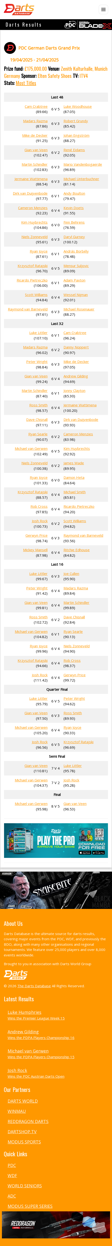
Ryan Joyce (39, 251)
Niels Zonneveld (34, 236)
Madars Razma (35, 120)
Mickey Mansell (35, 549)
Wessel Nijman (75, 294)
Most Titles (26, 82)
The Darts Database (34, 985)
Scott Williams (36, 294)
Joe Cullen (71, 573)
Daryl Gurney (74, 236)
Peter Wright (37, 361)
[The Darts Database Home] (19, 9)
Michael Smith (74, 491)
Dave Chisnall (37, 419)
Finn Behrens (74, 222)
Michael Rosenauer (78, 309)
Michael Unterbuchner (81, 178)
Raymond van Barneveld (28, 309)
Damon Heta (73, 477)
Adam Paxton (74, 280)
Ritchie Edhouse (76, 549)
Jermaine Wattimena (31, 178)
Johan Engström (76, 135)
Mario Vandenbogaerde (82, 164)
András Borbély (76, 251)
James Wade (73, 463)
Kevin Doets (73, 207)
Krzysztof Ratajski (33, 265)
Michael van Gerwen (31, 448)
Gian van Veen (36, 149)
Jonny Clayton (74, 390)
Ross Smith (38, 405)
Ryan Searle (38, 434)
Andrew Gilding (75, 376)
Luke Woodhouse (77, 106)
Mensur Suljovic (76, 265)
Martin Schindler (35, 164)
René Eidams (74, 149)
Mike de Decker (35, 135)
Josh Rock (40, 520)
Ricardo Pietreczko (32, 280)
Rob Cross (39, 506)
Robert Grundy (75, 120)
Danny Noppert (76, 347)
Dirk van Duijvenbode (30, 193)
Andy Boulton (74, 193)
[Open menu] (103, 9)
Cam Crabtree (36, 106)
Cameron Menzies (33, 207)
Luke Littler (38, 332)
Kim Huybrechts (34, 222)
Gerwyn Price (36, 535)
